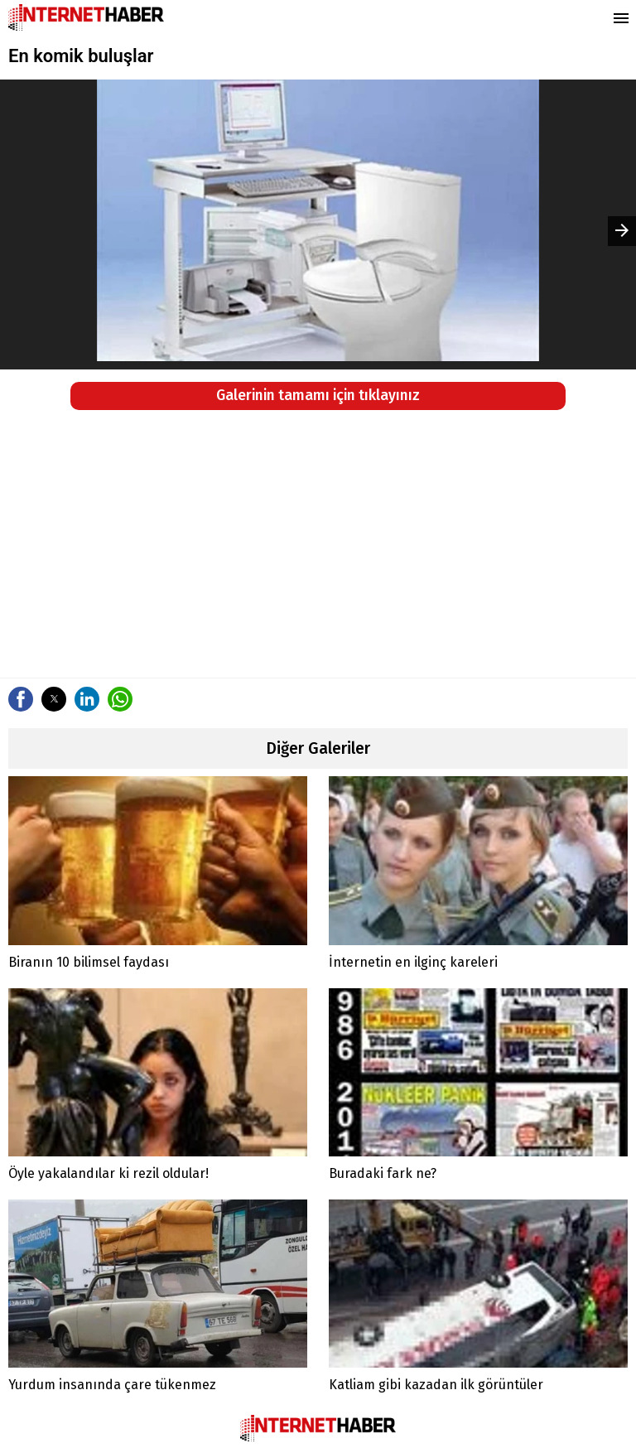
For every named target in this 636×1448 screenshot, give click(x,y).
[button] (20, 699)
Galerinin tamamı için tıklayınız (318, 395)
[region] (318, 543)
